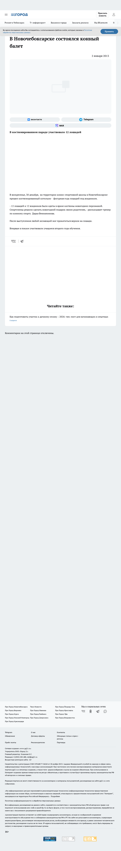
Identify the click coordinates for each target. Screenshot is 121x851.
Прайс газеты (10, 742)
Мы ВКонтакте (101, 22)
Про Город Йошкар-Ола (65, 707)
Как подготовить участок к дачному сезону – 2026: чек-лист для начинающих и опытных (60, 318)
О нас (33, 732)
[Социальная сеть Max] (60, 125)
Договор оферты (38, 736)
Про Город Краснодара (14, 721)
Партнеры (61, 742)
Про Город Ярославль (64, 710)
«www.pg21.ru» (25, 748)
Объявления (10, 736)
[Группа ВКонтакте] (35, 119)
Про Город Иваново (38, 710)
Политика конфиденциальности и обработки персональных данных (33, 801)
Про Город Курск (12, 714)
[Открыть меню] (6, 15)
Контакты (61, 732)
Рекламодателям (38, 742)
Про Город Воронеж (13, 710)
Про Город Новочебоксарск (16, 707)
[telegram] (23, 241)
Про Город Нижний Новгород (17, 718)
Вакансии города (59, 22)
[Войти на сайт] (114, 15)
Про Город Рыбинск (38, 714)
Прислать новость (102, 14)
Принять (109, 31)
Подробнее (55, 796)
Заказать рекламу (80, 22)
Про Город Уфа (61, 714)
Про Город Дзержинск (39, 718)
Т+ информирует (37, 22)
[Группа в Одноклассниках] (90, 711)
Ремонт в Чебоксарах (14, 22)
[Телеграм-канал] (86, 119)
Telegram (8, 732)
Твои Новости (36, 707)
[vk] (13, 241)
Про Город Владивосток (65, 718)
